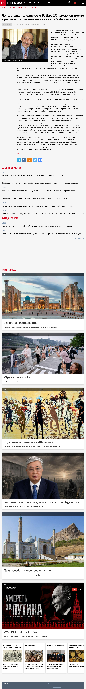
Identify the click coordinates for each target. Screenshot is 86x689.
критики (35, 118)
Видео (20, 8)
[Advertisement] (43, 255)
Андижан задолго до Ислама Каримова (12, 646)
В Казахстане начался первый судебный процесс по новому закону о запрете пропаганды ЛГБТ (39, 226)
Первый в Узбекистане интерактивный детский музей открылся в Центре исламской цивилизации (41, 234)
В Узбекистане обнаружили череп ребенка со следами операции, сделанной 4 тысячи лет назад (40, 183)
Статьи (13, 8)
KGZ (30, 3)
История (21, 25)
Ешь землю (30, 645)
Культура (15, 25)
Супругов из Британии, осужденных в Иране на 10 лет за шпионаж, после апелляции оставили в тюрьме (43, 213)
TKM (39, 3)
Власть (27, 25)
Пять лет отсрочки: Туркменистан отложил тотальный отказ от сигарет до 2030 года (35, 198)
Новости (5, 8)
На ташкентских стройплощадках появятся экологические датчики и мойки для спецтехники (39, 206)
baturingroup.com (57, 687)
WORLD (50, 3)
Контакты (6, 683)
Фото (27, 8)
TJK (34, 3)
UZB (44, 3)
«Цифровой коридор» (56, 645)
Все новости (79, 238)
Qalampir (71, 39)
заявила (29, 144)
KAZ (25, 3)
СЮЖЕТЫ (35, 8)
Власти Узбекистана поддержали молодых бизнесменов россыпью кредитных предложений (38, 191)
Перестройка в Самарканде (38, 25)
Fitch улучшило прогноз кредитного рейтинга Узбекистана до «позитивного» (32, 175)
